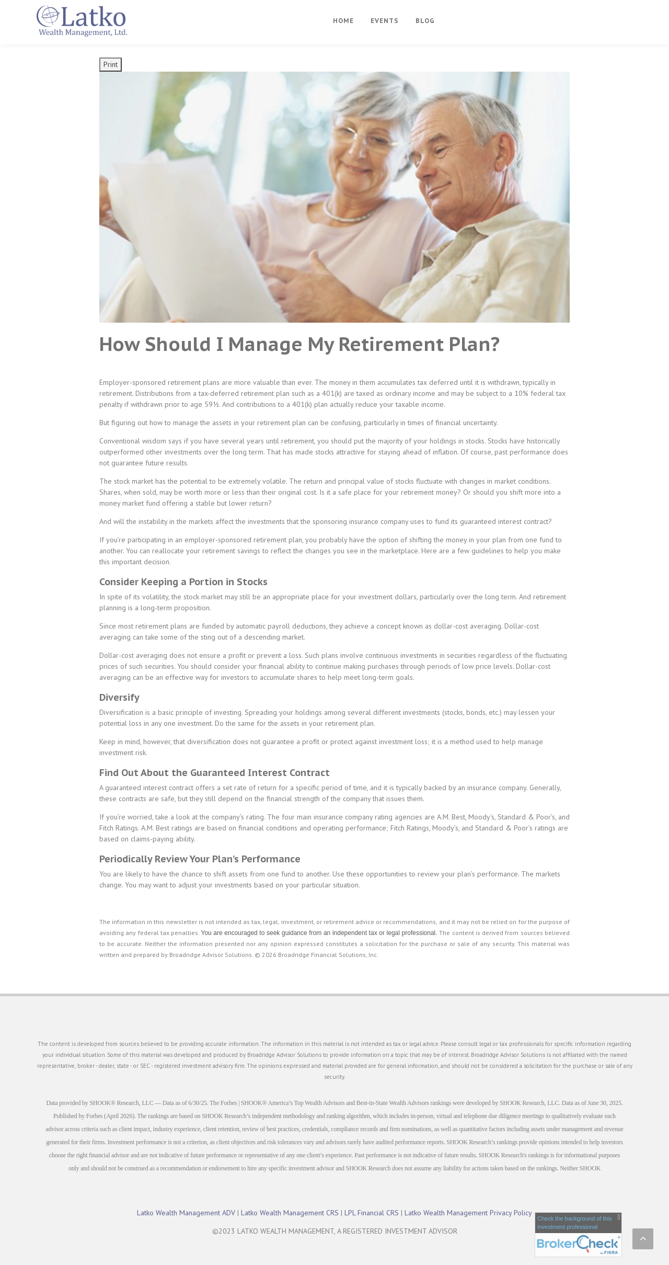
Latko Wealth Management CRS (290, 1212)
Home (343, 21)
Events (385, 21)
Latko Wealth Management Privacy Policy (468, 1212)
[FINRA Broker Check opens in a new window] (578, 1234)
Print (110, 64)
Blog (425, 21)
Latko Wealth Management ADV (186, 1212)
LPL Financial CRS (371, 1212)
